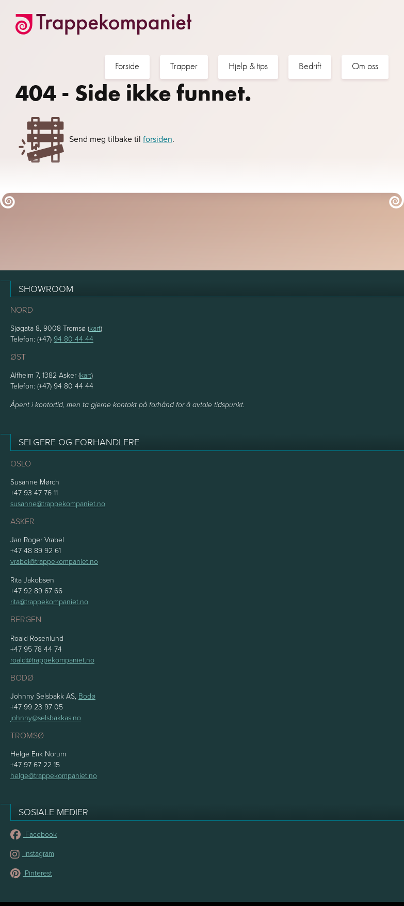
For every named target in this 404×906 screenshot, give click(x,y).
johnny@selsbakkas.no (45, 717)
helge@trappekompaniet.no (53, 775)
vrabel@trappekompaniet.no (54, 561)
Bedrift (310, 66)
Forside (127, 66)
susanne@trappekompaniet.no (57, 503)
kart (95, 328)
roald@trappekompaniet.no (52, 660)
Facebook (33, 834)
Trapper (184, 66)
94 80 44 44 (73, 339)
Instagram (32, 853)
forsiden (157, 138)
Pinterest (31, 873)
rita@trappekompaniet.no (49, 601)
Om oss (365, 66)
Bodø (86, 696)
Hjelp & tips (248, 66)
